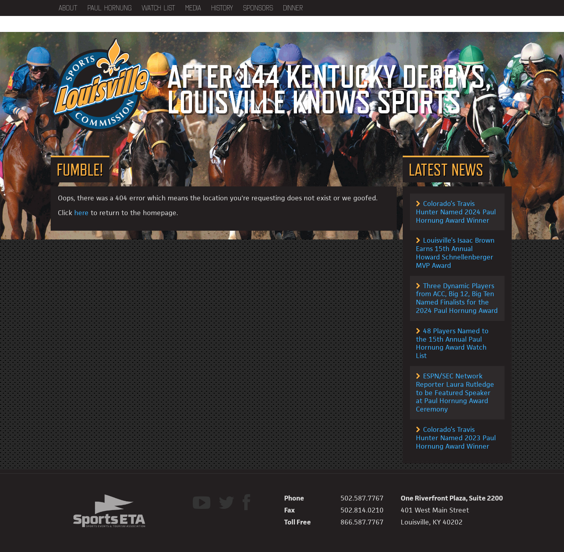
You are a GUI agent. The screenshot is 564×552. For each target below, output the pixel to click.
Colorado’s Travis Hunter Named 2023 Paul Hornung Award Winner (456, 438)
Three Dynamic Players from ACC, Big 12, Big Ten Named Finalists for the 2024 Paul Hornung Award (457, 298)
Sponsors (258, 8)
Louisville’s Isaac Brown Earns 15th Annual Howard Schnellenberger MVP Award (455, 252)
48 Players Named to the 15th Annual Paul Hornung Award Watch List (452, 343)
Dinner (293, 8)
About (68, 8)
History (222, 8)
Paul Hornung (109, 8)
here (81, 212)
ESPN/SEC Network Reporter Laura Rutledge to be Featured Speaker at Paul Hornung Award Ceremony (455, 393)
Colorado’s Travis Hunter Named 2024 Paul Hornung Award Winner (456, 212)
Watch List (158, 8)
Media (193, 8)
